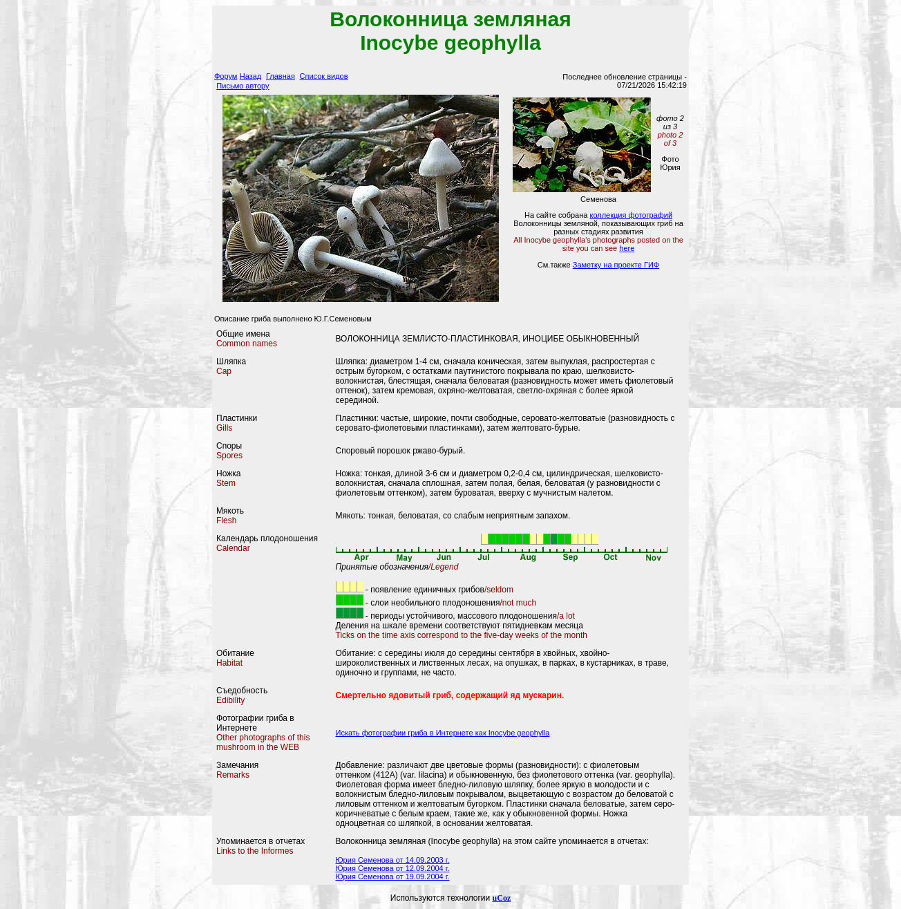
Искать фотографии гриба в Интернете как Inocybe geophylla (443, 733)
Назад (251, 76)
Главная (280, 76)
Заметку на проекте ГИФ (616, 265)
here (626, 248)
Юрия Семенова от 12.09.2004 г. (393, 868)
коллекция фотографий (630, 215)
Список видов (324, 76)
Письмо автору (242, 86)
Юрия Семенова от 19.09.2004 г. (393, 876)
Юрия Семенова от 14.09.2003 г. (393, 860)
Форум (225, 76)
